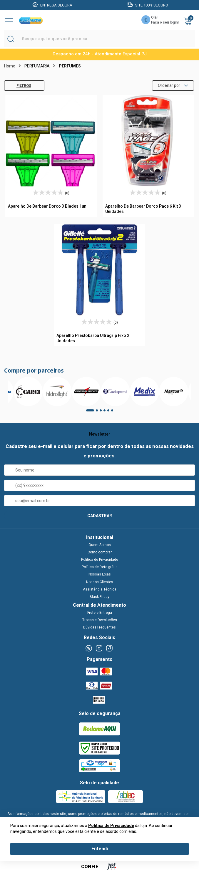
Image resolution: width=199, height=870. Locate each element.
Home (9, 66)
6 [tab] (114, 412)
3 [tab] (103, 412)
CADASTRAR (99, 515)
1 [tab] (89, 412)
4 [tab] (106, 412)
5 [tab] (110, 412)
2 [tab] (99, 412)
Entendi (99, 848)
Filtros (19, 85)
